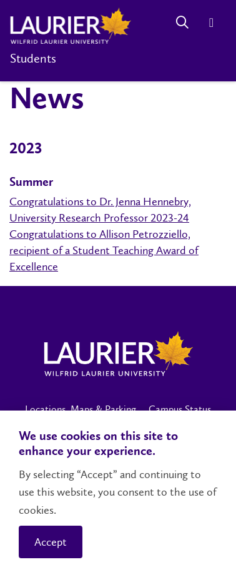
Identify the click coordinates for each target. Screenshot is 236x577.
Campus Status (180, 409)
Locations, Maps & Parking (80, 409)
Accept (50, 542)
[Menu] (211, 22)
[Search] (182, 22)
